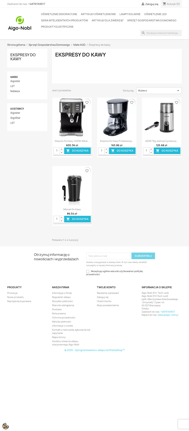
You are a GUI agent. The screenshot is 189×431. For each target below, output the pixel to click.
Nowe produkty (15, 297)
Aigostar (15, 81)
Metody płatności (61, 321)
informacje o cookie (62, 325)
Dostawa (56, 309)
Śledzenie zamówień (108, 293)
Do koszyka (77, 151)
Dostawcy (17, 108)
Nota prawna (59, 313)
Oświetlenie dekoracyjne (59, 14)
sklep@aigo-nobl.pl (168, 314)
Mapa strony (59, 337)
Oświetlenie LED (155, 14)
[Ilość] (56, 150)
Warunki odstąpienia (63, 305)
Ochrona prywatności (63, 317)
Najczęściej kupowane (19, 301)
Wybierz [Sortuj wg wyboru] (159, 91)
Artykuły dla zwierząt (108, 20)
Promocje (12, 293)
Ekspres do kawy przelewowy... (117, 140)
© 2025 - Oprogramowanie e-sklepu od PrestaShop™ (94, 350)
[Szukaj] (161, 33)
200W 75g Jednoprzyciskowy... (161, 140)
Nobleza (15, 91)
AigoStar (15, 118)
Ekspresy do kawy (23, 57)
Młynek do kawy (72, 209)
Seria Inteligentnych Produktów (64, 20)
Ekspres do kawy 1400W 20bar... (72, 140)
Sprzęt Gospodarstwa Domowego (151, 20)
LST (12, 86)
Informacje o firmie (62, 293)
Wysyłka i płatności (62, 301)
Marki (14, 77)
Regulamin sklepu (61, 297)
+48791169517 (36, 4)
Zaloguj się (102, 297)
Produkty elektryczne (57, 26)
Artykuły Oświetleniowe (98, 14)
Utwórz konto (104, 301)
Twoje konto (106, 287)
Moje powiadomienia (108, 305)
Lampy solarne (130, 14)
